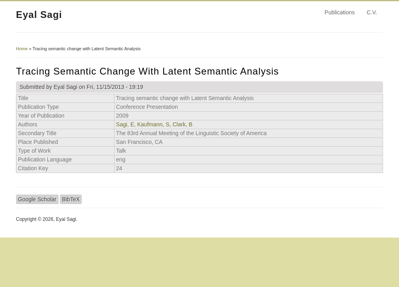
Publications (340, 12)
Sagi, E (125, 124)
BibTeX (70, 199)
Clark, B (182, 124)
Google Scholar (37, 199)
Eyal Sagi (39, 14)
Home (22, 48)
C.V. (372, 12)
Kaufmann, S (153, 124)
